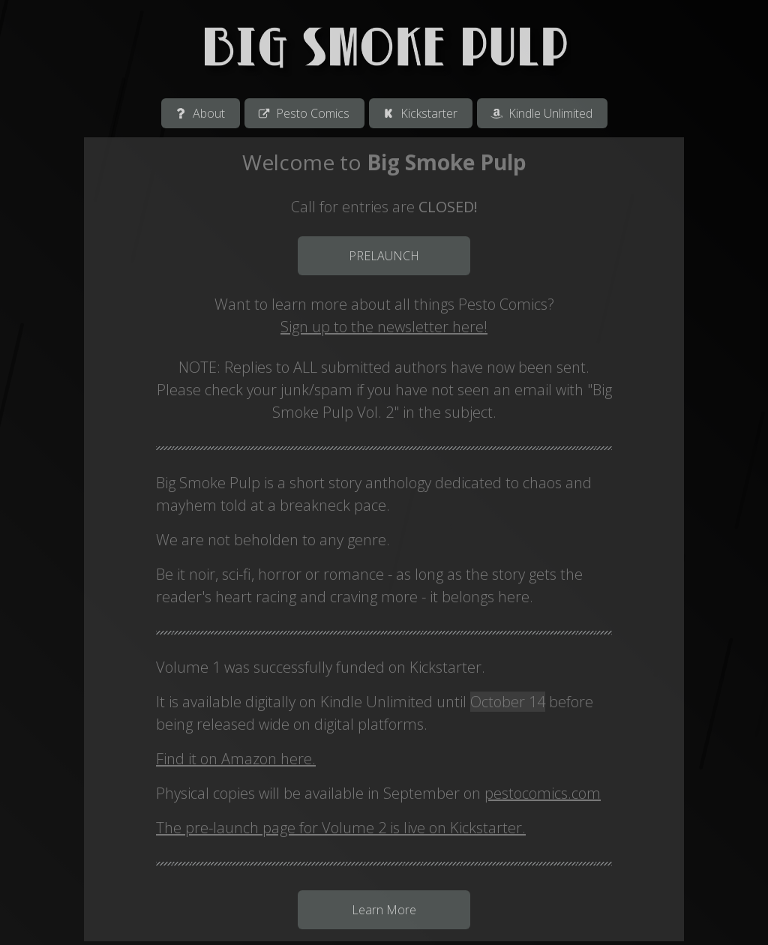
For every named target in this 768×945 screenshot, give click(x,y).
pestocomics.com (542, 794)
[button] (200, 115)
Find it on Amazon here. (236, 760)
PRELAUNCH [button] (384, 257)
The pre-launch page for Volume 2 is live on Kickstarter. (341, 829)
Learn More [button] (384, 911)
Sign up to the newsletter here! (384, 328)
